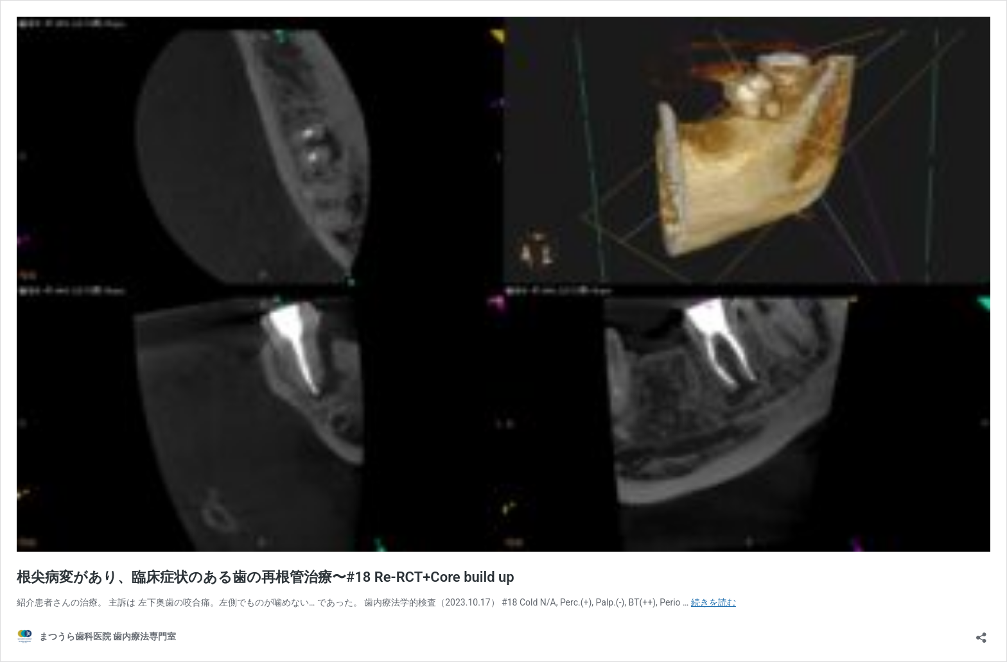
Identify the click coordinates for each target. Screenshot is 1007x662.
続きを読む (713, 602)
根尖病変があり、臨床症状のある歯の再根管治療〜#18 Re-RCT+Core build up (265, 577)
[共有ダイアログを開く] (981, 633)
